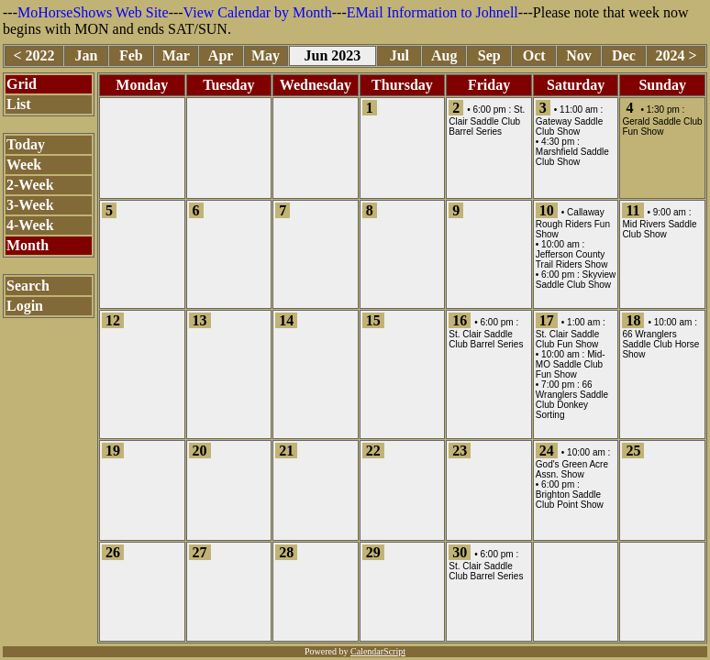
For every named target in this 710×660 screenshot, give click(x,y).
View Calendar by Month (257, 12)
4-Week (30, 225)
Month (27, 245)
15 (373, 320)
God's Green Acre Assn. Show (572, 469)
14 (286, 320)
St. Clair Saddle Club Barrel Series (487, 120)
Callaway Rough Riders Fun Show (573, 223)
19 (112, 450)
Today (25, 144)
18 (633, 320)
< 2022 (33, 55)
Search (28, 285)
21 (286, 450)
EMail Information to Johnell (432, 12)
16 (459, 320)
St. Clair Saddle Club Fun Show (567, 339)
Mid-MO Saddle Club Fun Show (570, 364)
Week (23, 164)
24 (546, 450)
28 (286, 552)
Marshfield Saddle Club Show (572, 157)
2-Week (30, 184)
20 (200, 450)
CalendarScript (377, 651)
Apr (221, 55)
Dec (624, 55)
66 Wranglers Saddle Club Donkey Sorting (572, 400)
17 (546, 320)
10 (546, 210)
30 (459, 552)
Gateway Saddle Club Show (569, 126)
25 (633, 450)
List (18, 104)
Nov (579, 55)
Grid (21, 84)
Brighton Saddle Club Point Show (570, 500)
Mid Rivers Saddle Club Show (659, 229)
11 (632, 210)
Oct (534, 55)
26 (112, 552)
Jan (85, 55)
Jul (399, 55)
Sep (489, 55)
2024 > (675, 55)
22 (373, 450)
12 (112, 320)
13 (200, 320)
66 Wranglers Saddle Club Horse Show (660, 344)
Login (24, 306)
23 (459, 450)
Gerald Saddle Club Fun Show (662, 126)
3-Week (30, 205)
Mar (176, 55)
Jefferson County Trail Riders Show (572, 259)
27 (200, 552)
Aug (444, 55)
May (265, 55)
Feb (131, 55)
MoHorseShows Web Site (93, 12)
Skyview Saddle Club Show (576, 280)
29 (373, 552)
